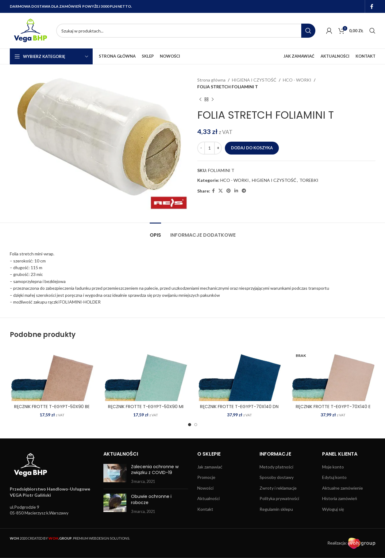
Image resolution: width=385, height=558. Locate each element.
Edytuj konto (334, 477)
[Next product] (213, 100)
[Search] (185, 31)
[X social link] (221, 191)
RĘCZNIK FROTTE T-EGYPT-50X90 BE (52, 406)
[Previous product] (200, 100)
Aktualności (208, 498)
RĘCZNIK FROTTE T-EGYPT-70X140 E (333, 406)
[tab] (155, 232)
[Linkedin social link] (236, 191)
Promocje (206, 477)
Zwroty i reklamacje (278, 488)
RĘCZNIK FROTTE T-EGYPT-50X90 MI (145, 406)
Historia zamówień (339, 498)
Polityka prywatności (279, 498)
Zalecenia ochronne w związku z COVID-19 (155, 470)
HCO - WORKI (297, 79)
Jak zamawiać (209, 466)
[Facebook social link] (371, 6)
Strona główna (211, 79)
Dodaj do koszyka (252, 147)
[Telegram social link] (244, 191)
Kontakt (205, 509)
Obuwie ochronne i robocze (151, 499)
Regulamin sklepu (276, 509)
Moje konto (333, 466)
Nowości (205, 488)
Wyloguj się (333, 509)
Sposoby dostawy (277, 477)
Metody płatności (276, 466)
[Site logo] (30, 30)
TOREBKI (308, 180)
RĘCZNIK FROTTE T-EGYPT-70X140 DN (239, 406)
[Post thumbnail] (114, 474)
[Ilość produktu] (209, 148)
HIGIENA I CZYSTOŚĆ (254, 79)
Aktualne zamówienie (342, 488)
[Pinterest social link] (229, 191)
